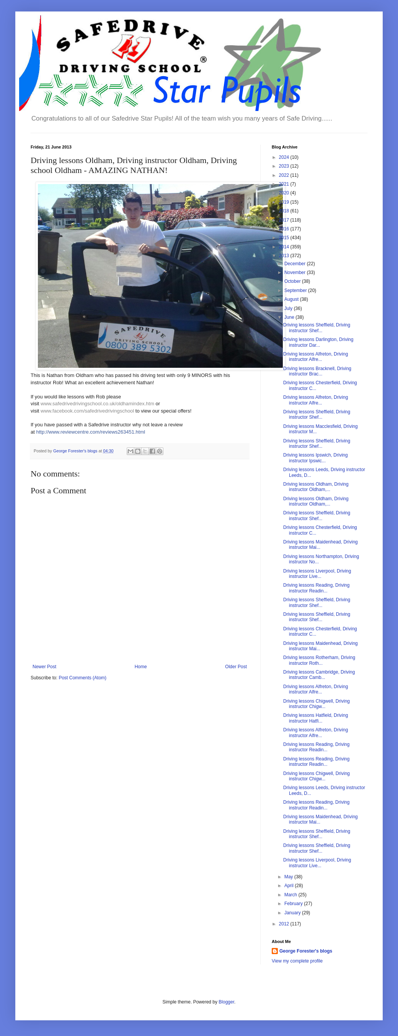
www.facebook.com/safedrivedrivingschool (87, 411)
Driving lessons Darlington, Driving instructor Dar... (318, 342)
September (296, 290)
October (293, 281)
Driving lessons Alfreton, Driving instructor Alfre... (315, 356)
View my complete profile (297, 961)
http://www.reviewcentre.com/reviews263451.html (90, 432)
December (295, 263)
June (289, 317)
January (293, 912)
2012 (284, 924)
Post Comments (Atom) (82, 677)
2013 (284, 255)
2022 (284, 175)
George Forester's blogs (305, 951)
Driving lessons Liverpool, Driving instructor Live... (317, 573)
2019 (284, 202)
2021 (284, 184)
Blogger (226, 1002)
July (289, 308)
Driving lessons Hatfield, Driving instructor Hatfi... (315, 718)
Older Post (236, 666)
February (294, 903)
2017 (284, 220)
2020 (284, 193)
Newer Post (44, 666)
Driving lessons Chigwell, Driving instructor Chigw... (316, 703)
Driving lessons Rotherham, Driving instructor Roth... (319, 660)
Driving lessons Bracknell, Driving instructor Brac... (317, 371)
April (289, 885)
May (289, 876)
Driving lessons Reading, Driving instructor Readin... (316, 587)
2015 (284, 237)
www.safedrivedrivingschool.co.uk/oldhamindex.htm (97, 403)
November (295, 272)
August (292, 299)
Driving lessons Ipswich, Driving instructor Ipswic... (315, 457)
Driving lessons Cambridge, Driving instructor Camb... (319, 674)
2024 (284, 157)
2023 (284, 166)
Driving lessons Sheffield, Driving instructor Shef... (316, 327)
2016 (284, 229)
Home (141, 666)
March (291, 894)
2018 (284, 211)
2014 (284, 247)
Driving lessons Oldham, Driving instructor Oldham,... (316, 486)
